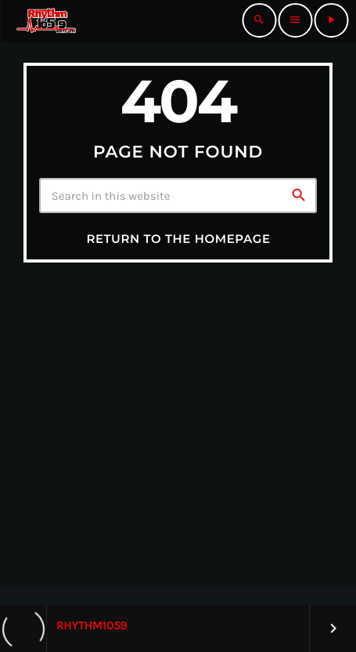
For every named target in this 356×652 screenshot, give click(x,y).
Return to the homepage (178, 238)
